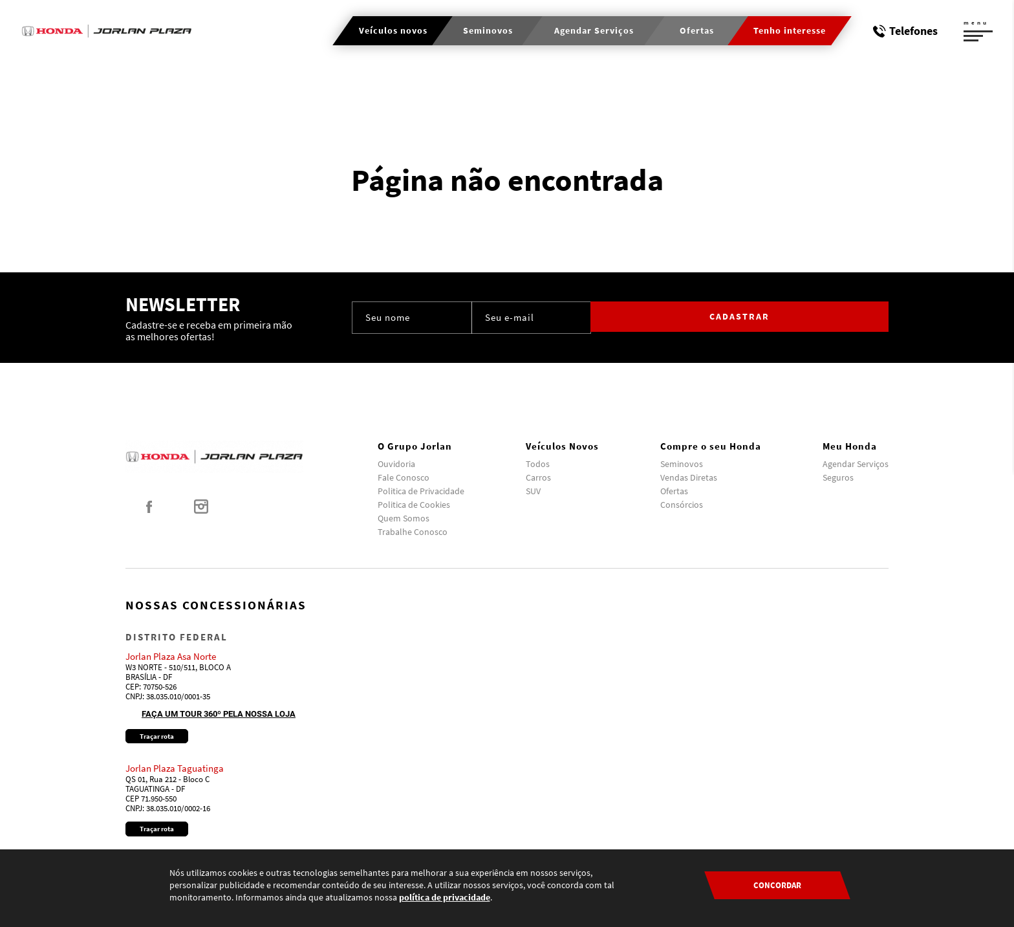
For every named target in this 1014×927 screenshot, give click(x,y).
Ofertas (674, 491)
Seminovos (681, 464)
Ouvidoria (396, 464)
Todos (538, 464)
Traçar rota (157, 736)
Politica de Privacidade (421, 491)
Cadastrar (834, 317)
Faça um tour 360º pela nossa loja (219, 714)
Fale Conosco (403, 477)
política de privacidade (444, 897)
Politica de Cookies (414, 504)
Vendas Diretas (688, 477)
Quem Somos (403, 518)
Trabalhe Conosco (413, 532)
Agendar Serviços (856, 464)
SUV (533, 491)
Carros (538, 477)
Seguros (838, 477)
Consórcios (681, 504)
